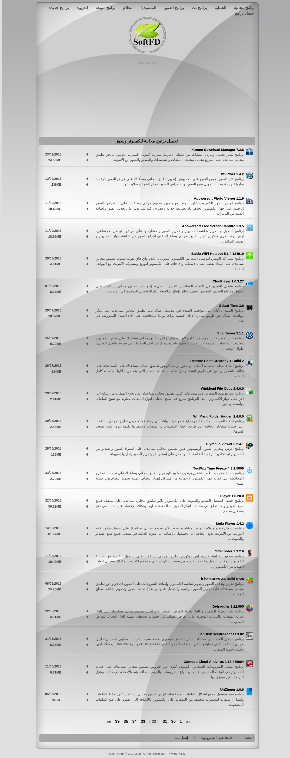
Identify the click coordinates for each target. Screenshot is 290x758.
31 (163, 721)
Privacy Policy (174, 753)
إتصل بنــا (179, 738)
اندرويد (80, 7)
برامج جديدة (57, 7)
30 (171, 721)
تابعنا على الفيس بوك (214, 738)
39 (115, 721)
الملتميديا (146, 7)
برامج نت (197, 7)
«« (186, 721)
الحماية (218, 7)
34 (132, 721)
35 (124, 721)
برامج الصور (172, 7)
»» (107, 721)
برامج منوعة (103, 7)
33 (141, 721)
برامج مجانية (242, 7)
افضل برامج (242, 13)
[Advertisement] (145, 97)
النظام (126, 7)
